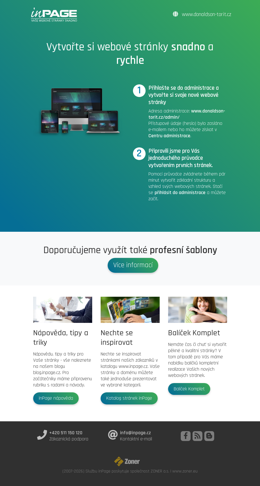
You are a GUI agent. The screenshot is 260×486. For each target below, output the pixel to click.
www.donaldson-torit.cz (202, 14)
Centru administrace (169, 136)
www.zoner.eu (185, 471)
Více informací (133, 265)
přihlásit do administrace (180, 193)
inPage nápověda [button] (56, 398)
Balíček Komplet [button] (189, 389)
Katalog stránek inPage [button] (129, 398)
